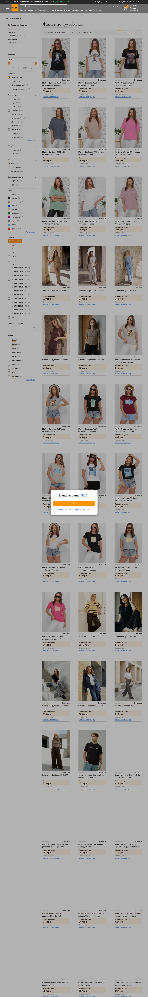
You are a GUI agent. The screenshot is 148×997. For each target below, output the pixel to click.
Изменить (61, 510)
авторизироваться (76, 510)
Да (74, 503)
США (84, 495)
